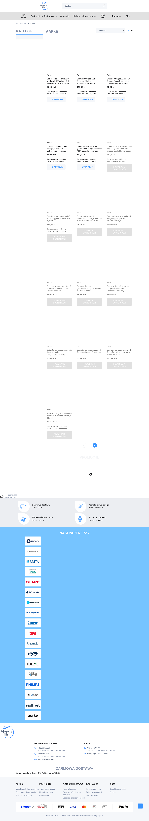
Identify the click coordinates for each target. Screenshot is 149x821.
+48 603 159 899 (10, 495)
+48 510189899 (93, 748)
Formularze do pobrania (26, 792)
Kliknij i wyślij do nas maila (97, 754)
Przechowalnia (45, 795)
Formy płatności (69, 789)
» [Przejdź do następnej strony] (95, 445)
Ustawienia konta (46, 792)
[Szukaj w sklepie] (84, 6)
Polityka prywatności (94, 792)
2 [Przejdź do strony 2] (90, 445)
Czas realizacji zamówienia (74, 798)
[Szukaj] (104, 6)
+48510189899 (44, 754)
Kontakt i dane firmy (118, 789)
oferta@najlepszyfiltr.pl (47, 759)
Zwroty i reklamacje (24, 795)
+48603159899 (44, 748)
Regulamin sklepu (93, 789)
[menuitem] (23, 16)
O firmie (113, 792)
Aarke (49, 75)
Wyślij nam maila (10, 497)
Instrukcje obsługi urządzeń (27, 789)
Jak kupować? (92, 795)
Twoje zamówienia (47, 789)
